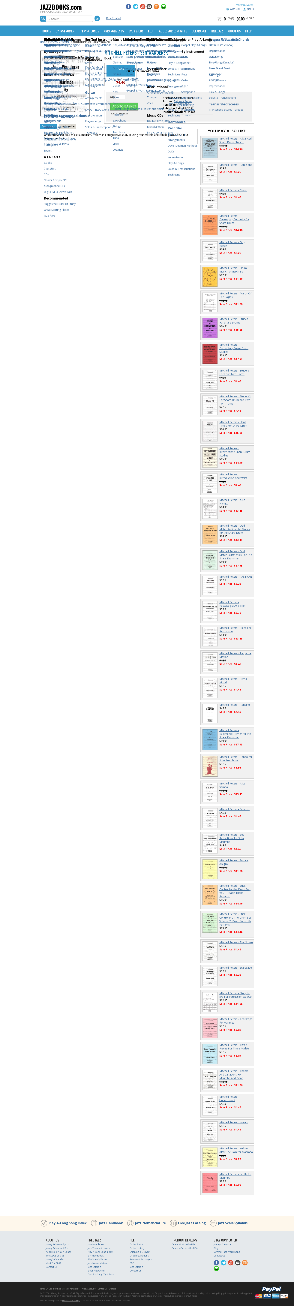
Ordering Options (139, 1255)
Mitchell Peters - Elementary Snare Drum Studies (233, 348)
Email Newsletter (96, 1270)
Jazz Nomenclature (150, 1223)
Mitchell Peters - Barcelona (235, 165)
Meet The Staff (53, 1263)
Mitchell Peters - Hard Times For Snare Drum (233, 423)
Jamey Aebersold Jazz (57, 1244)
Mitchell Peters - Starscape (235, 967)
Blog (216, 1248)
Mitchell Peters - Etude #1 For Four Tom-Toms (235, 372)
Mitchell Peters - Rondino (234, 704)
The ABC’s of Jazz (55, 1255)
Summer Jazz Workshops (227, 1251)
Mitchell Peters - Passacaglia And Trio (232, 603)
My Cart (250, 18)
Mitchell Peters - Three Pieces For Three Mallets (234, 1046)
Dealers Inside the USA (184, 1244)
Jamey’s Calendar (55, 1259)
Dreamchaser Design (71, 1300)
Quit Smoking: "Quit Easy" (101, 1274)
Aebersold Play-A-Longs (58, 1251)
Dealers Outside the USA (185, 1248)
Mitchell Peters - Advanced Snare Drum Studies (235, 140)
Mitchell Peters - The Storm (236, 942)
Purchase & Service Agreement (66, 1288)
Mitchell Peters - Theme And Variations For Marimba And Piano (233, 1074)
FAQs (132, 1263)
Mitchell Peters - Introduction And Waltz (233, 476)
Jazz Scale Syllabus (233, 1223)
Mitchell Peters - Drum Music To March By (233, 269)
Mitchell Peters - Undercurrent (229, 1098)
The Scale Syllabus (97, 1259)
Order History (137, 1248)
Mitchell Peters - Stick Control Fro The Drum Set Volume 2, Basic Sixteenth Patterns (235, 919)
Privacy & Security (88, 1288)
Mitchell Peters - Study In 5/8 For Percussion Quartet (235, 994)
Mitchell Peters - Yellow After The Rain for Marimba (236, 1150)
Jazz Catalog (94, 1266)
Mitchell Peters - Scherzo (234, 809)
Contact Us (51, 1266)
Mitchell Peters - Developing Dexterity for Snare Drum (234, 219)
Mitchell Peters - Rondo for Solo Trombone (235, 758)
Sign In (250, 9)
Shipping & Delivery (140, 1251)
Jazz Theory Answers (99, 1248)
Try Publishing (185, 105)
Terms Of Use (46, 1288)
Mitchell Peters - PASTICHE (235, 576)
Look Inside (68, 126)
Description (49, 126)
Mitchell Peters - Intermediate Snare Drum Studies (234, 452)
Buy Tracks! (113, 18)
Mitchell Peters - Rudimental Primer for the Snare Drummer (235, 733)
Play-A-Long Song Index (68, 1223)
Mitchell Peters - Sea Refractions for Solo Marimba (231, 838)
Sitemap (112, 1288)
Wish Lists (235, 9)
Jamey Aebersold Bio (57, 1248)
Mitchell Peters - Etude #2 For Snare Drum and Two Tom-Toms (235, 400)
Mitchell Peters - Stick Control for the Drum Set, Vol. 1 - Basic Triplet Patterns (234, 891)
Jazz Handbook (111, 1223)
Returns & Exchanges (141, 1259)
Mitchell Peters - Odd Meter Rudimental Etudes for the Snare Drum (234, 529)
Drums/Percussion (60, 42)
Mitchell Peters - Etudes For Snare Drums (233, 320)
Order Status (136, 1244)
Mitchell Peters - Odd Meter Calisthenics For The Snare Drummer (235, 554)
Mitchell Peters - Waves (233, 1122)
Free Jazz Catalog (192, 1223)
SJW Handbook (96, 1255)
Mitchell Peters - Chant (233, 190)
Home (43, 42)
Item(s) (230, 18)
